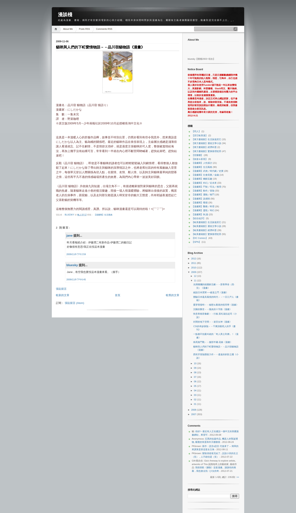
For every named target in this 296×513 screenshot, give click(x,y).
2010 (194, 267)
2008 (194, 410)
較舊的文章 (172, 295)
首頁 (117, 295)
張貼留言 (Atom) (74, 303)
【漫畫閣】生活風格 (103, 215)
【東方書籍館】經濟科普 (204, 147)
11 (195, 280)
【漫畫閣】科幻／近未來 (204, 183)
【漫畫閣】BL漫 (200, 214)
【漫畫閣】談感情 (201, 198)
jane (69, 235)
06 (195, 381)
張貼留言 (61, 288)
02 (195, 399)
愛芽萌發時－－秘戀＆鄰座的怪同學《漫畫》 (215, 304)
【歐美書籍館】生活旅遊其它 (206, 222)
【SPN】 (196, 242)
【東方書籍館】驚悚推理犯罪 (206, 151)
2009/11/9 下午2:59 (76, 254)
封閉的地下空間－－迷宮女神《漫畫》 (212, 322)
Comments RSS (104, 29)
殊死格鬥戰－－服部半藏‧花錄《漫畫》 (212, 342)
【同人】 (196, 131)
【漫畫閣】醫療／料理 (203, 206)
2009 (194, 272)
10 (195, 363)
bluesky (70, 215)
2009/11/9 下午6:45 (76, 279)
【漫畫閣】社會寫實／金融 (205, 175)
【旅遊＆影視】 (200, 159)
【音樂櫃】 (197, 155)
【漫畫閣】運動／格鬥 (203, 194)
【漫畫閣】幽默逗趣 (202, 178)
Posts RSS (84, 29)
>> (237, 477)
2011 (194, 263)
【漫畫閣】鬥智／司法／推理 (206, 187)
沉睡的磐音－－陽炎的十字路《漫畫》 (212, 309)
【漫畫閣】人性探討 (202, 163)
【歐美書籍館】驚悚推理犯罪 (206, 234)
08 (195, 372)
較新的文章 (62, 295)
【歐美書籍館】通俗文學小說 (206, 226)
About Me (68, 29)
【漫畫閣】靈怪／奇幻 (203, 210)
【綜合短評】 (198, 218)
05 (195, 386)
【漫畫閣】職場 (200, 202)
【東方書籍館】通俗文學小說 (206, 143)
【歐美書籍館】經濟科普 (204, 230)
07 (195, 377)
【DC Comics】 (200, 238)
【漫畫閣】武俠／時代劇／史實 (207, 171)
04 (195, 390)
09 (195, 368)
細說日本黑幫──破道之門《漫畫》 (210, 292)
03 (195, 395)
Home (56, 29)
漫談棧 (65, 14)
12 (195, 276)
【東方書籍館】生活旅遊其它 (206, 139)
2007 (194, 414)
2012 (194, 258)
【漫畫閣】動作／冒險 (203, 190)
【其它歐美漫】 (200, 135)
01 (195, 404)
